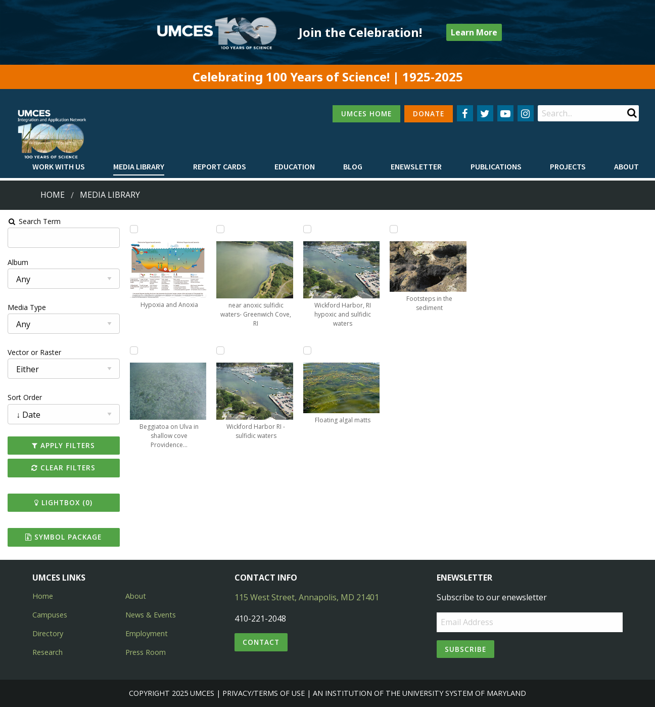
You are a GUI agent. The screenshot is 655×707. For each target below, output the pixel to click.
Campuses (49, 615)
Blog (352, 166)
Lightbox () (62, 502)
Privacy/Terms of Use (263, 693)
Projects (568, 166)
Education (294, 166)
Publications (496, 166)
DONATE (428, 113)
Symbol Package (62, 537)
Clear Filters (62, 467)
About (626, 166)
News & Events (150, 615)
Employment (146, 633)
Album (17, 262)
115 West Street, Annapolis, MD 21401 (307, 597)
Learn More (474, 32)
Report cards (219, 166)
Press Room (145, 652)
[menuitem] (58, 166)
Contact (261, 642)
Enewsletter (416, 166)
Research (47, 652)
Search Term (33, 221)
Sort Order (24, 397)
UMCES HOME (366, 113)
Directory (47, 633)
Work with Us (58, 166)
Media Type (26, 307)
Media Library (138, 166)
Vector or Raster (33, 352)
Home (52, 194)
